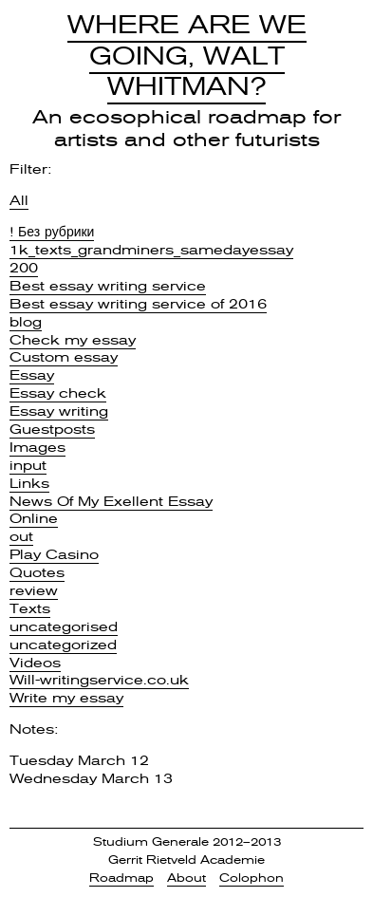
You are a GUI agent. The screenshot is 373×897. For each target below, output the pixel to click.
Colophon (251, 878)
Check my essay (72, 339)
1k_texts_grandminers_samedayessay (151, 249)
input (28, 465)
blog (25, 321)
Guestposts (52, 429)
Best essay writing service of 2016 (138, 303)
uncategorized (63, 644)
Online (33, 518)
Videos (35, 662)
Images (37, 447)
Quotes (37, 572)
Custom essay (63, 356)
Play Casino (54, 554)
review (33, 590)
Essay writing (58, 411)
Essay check (57, 393)
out (21, 536)
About (186, 878)
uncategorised (63, 626)
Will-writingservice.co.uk (99, 679)
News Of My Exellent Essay (111, 501)
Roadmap (121, 878)
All (18, 200)
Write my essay (66, 697)
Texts (29, 608)
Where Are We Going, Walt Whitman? (187, 56)
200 (23, 267)
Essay (31, 374)
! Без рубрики (51, 231)
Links (29, 483)
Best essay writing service (107, 285)
